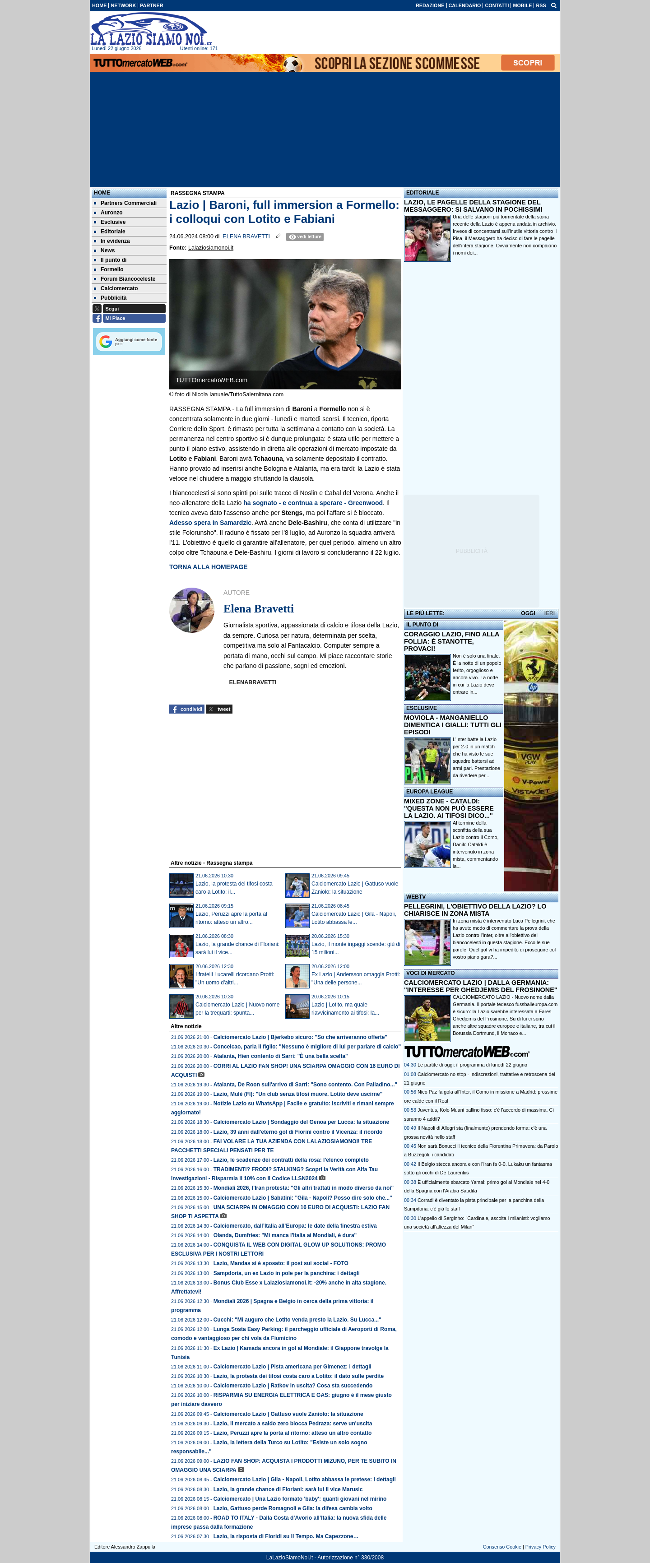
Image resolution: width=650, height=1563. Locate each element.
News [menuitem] (104, 250)
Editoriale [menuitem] (109, 231)
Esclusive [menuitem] (109, 222)
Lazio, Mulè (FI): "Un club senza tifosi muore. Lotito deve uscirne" (298, 1094)
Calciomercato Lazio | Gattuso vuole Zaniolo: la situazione (288, 1414)
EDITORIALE (422, 193)
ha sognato (313, 502)
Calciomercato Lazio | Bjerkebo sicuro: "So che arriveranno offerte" (301, 1037)
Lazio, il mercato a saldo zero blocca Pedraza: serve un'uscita (293, 1423)
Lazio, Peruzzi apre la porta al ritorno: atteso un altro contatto (293, 1433)
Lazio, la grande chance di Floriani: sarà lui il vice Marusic (288, 1489)
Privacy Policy (540, 1546)
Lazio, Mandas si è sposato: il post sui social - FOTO (281, 1263)
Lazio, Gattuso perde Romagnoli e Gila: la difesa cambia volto (293, 1508)
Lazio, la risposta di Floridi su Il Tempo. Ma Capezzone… (286, 1536)
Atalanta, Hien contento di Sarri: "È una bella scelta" (281, 1056)
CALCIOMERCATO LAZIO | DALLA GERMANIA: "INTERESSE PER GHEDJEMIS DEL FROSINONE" (480, 986)
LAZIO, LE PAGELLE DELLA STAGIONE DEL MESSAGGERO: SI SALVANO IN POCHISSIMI (473, 206)
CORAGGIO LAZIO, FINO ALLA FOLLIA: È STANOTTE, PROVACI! (451, 641)
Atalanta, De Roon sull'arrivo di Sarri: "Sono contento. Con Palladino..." (306, 1084)
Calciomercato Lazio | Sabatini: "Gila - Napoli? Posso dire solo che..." (303, 1198)
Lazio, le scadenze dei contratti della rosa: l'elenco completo (291, 1160)
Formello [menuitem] (109, 269)
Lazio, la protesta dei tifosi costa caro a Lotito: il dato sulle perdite (299, 1376)
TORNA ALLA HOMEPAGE (208, 566)
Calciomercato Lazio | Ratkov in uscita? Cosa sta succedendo (293, 1385)
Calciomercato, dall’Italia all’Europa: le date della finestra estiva (295, 1226)
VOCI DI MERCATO (430, 973)
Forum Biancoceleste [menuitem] (124, 279)
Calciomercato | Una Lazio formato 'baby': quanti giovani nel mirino (300, 1499)
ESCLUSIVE (421, 708)
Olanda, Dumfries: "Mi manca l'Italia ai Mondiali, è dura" (285, 1235)
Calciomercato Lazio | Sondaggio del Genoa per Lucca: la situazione (301, 1122)
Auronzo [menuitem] (108, 212)
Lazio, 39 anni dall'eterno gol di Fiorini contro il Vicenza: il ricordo (298, 1132)
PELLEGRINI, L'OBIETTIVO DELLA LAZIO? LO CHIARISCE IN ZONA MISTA (475, 910)
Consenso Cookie (502, 1546)
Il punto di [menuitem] (110, 260)
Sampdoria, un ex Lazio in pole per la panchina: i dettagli (287, 1273)
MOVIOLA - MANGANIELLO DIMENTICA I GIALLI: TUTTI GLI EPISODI (452, 725)
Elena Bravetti (246, 236)
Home (102, 193)
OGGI (528, 613)
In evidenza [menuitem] (112, 241)
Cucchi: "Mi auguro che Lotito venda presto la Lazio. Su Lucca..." (297, 1320)
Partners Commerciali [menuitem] (125, 203)
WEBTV (416, 897)
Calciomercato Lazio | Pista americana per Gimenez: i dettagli (292, 1367)
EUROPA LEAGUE (429, 791)
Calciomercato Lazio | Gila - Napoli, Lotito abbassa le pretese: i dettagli (305, 1479)
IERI (549, 613)
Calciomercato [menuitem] (116, 288)
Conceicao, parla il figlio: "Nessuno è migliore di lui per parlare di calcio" (307, 1047)
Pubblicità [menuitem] (110, 298)
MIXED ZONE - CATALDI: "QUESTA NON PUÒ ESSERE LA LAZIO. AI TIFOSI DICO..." (449, 808)
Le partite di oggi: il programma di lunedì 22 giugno (472, 1064)
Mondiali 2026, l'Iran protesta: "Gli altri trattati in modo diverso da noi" (304, 1188)
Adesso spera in (210, 522)
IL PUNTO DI (422, 624)
